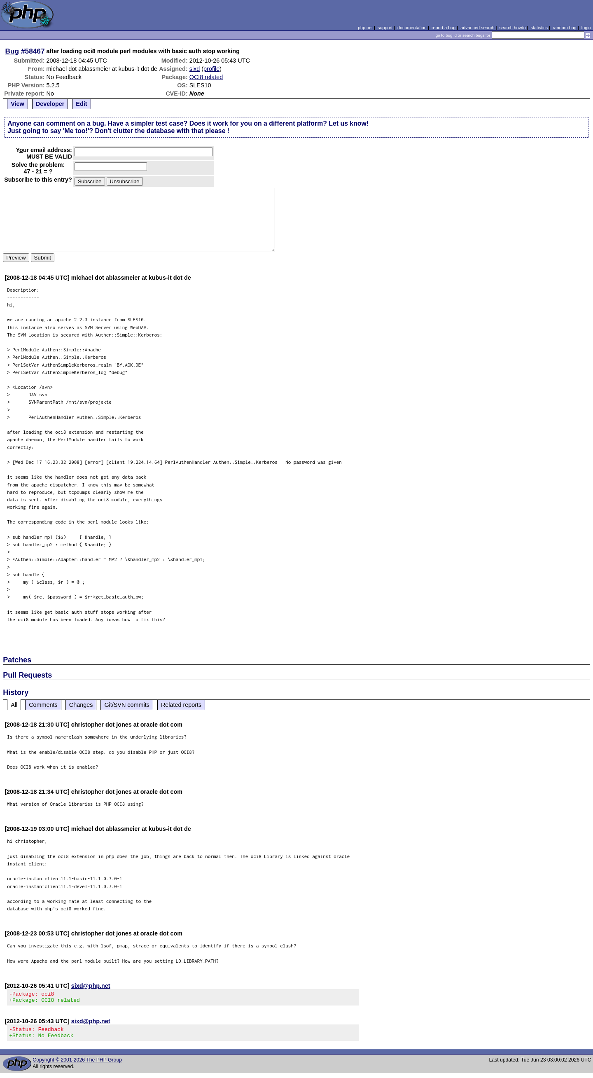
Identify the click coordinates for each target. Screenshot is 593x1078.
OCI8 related (206, 77)
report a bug (443, 27)
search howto (512, 27)
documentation (412, 27)
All (14, 705)
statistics (539, 27)
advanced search (477, 27)
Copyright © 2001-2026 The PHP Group (77, 1065)
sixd (194, 68)
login (586, 27)
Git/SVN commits (126, 705)
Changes (81, 705)
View (17, 104)
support (385, 27)
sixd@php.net (90, 985)
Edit (81, 104)
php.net (365, 27)
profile (211, 68)
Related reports (181, 705)
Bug (12, 51)
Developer (50, 104)
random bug (565, 27)
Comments (43, 705)
